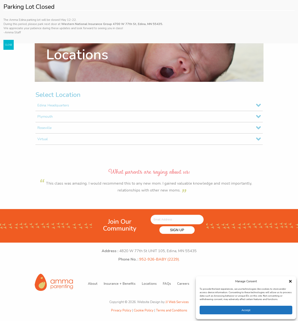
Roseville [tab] (44, 130)
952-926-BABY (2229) (159, 261)
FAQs (169, 287)
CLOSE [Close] (8, 44)
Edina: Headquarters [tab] (53, 107)
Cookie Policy (143, 315)
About (97, 287)
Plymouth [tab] (45, 119)
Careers (185, 287)
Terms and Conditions (171, 315)
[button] (290, 281)
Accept (246, 310)
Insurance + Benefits (123, 287)
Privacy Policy (121, 315)
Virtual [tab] (42, 141)
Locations (152, 287)
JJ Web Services (177, 307)
